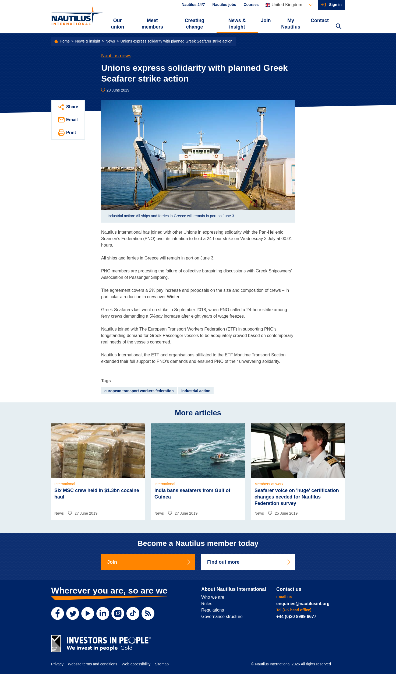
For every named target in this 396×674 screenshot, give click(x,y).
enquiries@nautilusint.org (303, 603)
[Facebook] (57, 613)
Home (65, 41)
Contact (320, 20)
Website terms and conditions (92, 664)
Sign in (335, 4)
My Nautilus (290, 24)
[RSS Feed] (148, 613)
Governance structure (222, 616)
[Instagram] (117, 613)
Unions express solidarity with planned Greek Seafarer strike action (176, 41)
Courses (251, 4)
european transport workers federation (139, 391)
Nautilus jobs (224, 4)
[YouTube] (87, 613)
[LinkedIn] (102, 613)
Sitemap (162, 664)
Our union (117, 24)
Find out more (249, 562)
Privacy (57, 664)
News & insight (237, 24)
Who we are (212, 597)
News (110, 41)
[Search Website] (338, 27)
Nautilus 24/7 (193, 4)
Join (266, 20)
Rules (206, 603)
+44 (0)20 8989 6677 (296, 616)
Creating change (194, 24)
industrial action (195, 391)
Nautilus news (116, 55)
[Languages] (289, 5)
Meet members (152, 24)
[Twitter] (72, 613)
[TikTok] (132, 613)
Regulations (212, 610)
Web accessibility (136, 664)
